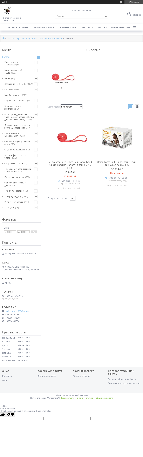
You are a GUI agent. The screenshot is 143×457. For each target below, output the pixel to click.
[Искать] (105, 16)
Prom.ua (84, 395)
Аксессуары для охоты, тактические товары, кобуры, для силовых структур (19, 117)
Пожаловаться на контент (72, 398)
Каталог (12, 27)
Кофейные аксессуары (15, 100)
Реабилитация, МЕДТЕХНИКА (11, 134)
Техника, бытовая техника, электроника (17, 170)
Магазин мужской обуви (13, 71)
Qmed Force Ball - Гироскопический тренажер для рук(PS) (117, 163)
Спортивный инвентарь (50, 38)
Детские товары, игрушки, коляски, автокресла (17, 126)
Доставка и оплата (43, 27)
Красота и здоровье (27, 38)
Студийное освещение (15, 149)
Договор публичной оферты (113, 27)
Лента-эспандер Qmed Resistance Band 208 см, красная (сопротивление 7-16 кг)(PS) (70, 165)
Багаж (7, 78)
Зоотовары (10, 89)
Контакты (87, 27)
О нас (25, 27)
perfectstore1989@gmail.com (19, 311)
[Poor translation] (10, 414)
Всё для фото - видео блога (15, 156)
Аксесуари (9, 207)
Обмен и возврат (68, 27)
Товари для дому (12, 196)
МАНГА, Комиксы (12, 95)
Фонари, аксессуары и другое (15, 184)
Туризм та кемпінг (13, 190)
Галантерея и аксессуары (11, 63)
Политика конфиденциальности (123, 383)
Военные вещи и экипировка (12, 107)
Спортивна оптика (13, 163)
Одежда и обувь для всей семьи (17, 142)
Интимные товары (13, 202)
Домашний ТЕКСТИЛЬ (15, 84)
